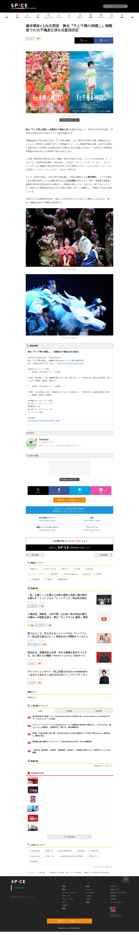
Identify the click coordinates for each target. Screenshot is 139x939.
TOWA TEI (93, 851)
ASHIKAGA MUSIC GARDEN (70, 856)
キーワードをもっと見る (102, 867)
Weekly (69, 711)
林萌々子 (48, 851)
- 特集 (87, 902)
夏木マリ (64, 569)
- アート (64, 902)
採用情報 (113, 896)
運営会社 (113, 886)
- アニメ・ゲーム (67, 899)
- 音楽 (64, 886)
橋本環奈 (53, 574)
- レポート (88, 896)
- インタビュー (90, 893)
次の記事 (106, 555)
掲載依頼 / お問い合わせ (118, 893)
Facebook (19, 887)
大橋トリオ (49, 856)
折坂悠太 (33, 861)
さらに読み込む (76, 837)
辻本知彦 (88, 569)
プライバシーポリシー (117, 902)
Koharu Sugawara (70, 574)
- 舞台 (64, 889)
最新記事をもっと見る (102, 766)
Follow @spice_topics (47, 521)
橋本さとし (34, 569)
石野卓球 (79, 851)
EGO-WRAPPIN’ (64, 851)
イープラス (30, 872)
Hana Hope (34, 856)
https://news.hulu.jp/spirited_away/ (70, 363)
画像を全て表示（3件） (69, 120)
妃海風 (98, 574)
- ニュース (88, 889)
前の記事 (33, 555)
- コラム (88, 899)
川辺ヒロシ (92, 856)
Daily (40, 711)
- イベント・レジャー (69, 893)
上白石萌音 (34, 579)
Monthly (99, 711)
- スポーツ (65, 905)
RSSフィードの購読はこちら (71, 500)
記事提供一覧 (114, 889)
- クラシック (66, 896)
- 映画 (64, 908)
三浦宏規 (47, 579)
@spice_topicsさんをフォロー (23, 897)
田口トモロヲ (49, 569)
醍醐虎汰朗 (61, 579)
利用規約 (113, 899)
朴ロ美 (76, 569)
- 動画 (87, 886)
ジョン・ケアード (37, 574)
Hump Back (34, 851)
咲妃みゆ (85, 574)
